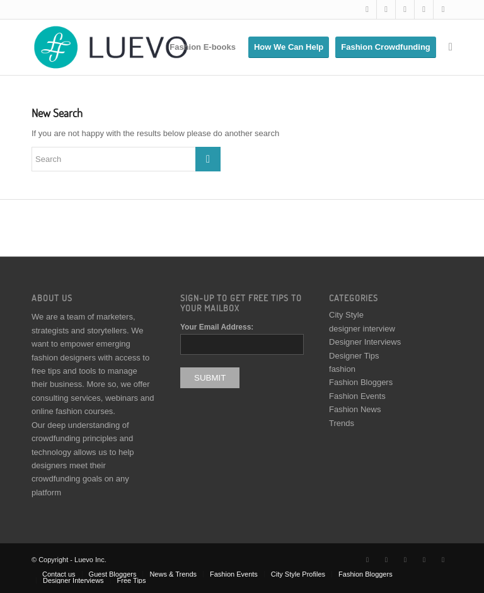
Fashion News (355, 409)
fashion (342, 369)
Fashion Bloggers (361, 382)
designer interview (362, 328)
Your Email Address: (216, 327)
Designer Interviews (365, 342)
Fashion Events (357, 396)
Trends (341, 423)
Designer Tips (354, 355)
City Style (346, 315)
